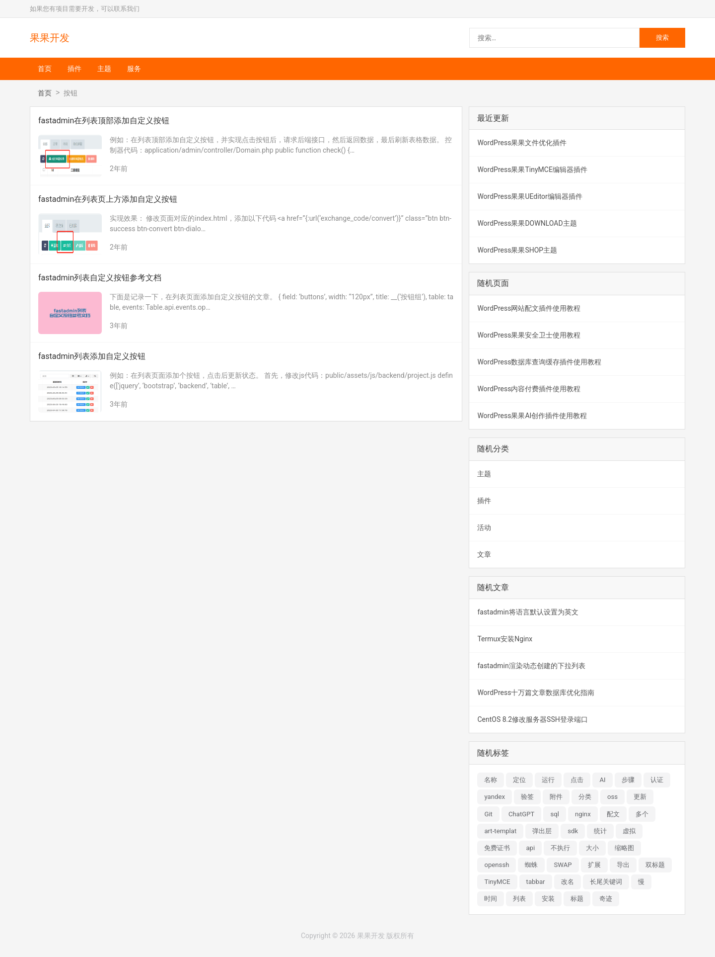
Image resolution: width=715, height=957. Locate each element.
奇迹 (605, 898)
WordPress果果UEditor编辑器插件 (529, 196)
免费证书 (497, 848)
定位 (519, 779)
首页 (45, 69)
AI (602, 779)
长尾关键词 (606, 881)
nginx (583, 814)
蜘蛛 (531, 865)
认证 (656, 779)
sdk (573, 831)
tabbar (535, 881)
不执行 (560, 848)
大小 (592, 848)
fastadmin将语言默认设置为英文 (527, 612)
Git (488, 814)
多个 (642, 814)
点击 (577, 779)
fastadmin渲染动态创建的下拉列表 (531, 666)
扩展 (594, 865)
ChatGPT (521, 814)
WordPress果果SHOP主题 (517, 250)
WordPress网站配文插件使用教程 (528, 308)
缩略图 (624, 848)
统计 (600, 831)
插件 (74, 69)
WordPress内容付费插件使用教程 (528, 389)
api (530, 848)
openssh (496, 865)
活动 (484, 527)
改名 (567, 881)
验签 (527, 796)
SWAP (563, 865)
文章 (484, 554)
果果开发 (50, 37)
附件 (556, 796)
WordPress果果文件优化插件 (522, 143)
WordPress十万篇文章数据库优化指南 (535, 692)
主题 (104, 69)
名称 (490, 779)
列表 (519, 898)
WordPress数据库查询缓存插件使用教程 (539, 362)
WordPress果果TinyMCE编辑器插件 (532, 170)
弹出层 (542, 831)
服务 (134, 69)
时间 (490, 898)
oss (612, 796)
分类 (584, 796)
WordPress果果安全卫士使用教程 (528, 335)
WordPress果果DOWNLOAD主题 (526, 223)
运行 (548, 779)
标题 (577, 898)
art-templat (500, 831)
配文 (613, 814)
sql (554, 814)
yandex (494, 796)
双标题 (655, 865)
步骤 (628, 779)
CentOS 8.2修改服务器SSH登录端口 (532, 719)
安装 (548, 898)
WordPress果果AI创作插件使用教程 (532, 416)
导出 (623, 865)
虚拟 (629, 831)
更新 (640, 796)
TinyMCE (497, 881)
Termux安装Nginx (504, 639)
